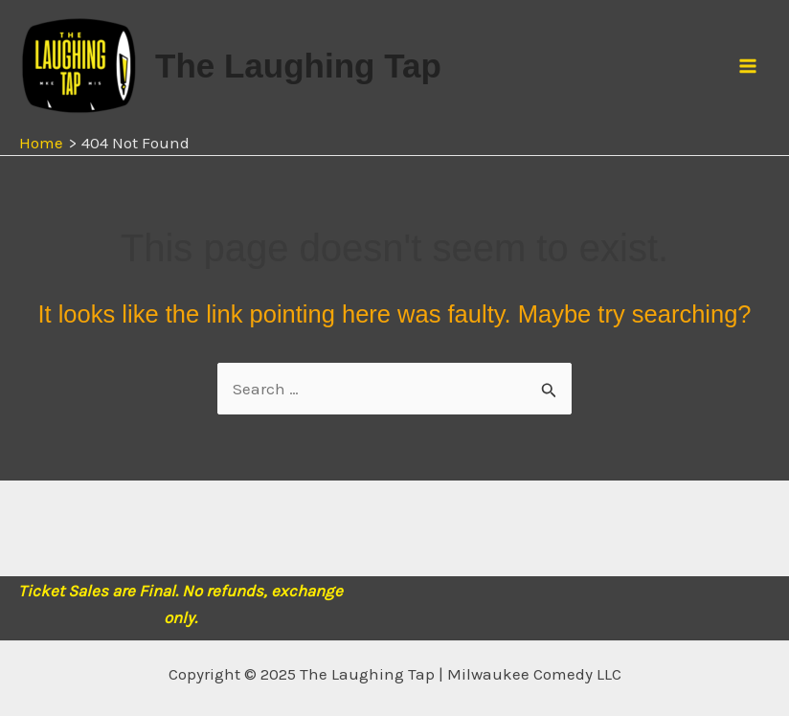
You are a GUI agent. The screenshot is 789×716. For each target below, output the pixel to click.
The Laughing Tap (298, 65)
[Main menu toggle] (749, 66)
